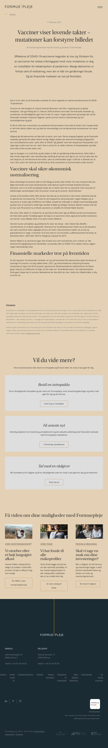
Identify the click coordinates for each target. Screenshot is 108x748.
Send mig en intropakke (54, 404)
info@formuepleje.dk (33, 333)
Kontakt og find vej (12, 677)
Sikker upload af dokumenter (74, 677)
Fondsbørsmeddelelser (25, 674)
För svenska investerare (99, 677)
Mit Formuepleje (94, 711)
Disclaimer (19, 734)
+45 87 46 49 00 (19, 663)
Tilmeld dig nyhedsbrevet (54, 444)
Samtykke (39, 674)
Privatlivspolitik (39, 731)
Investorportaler (86, 674)
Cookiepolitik (9, 734)
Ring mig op (54, 482)
